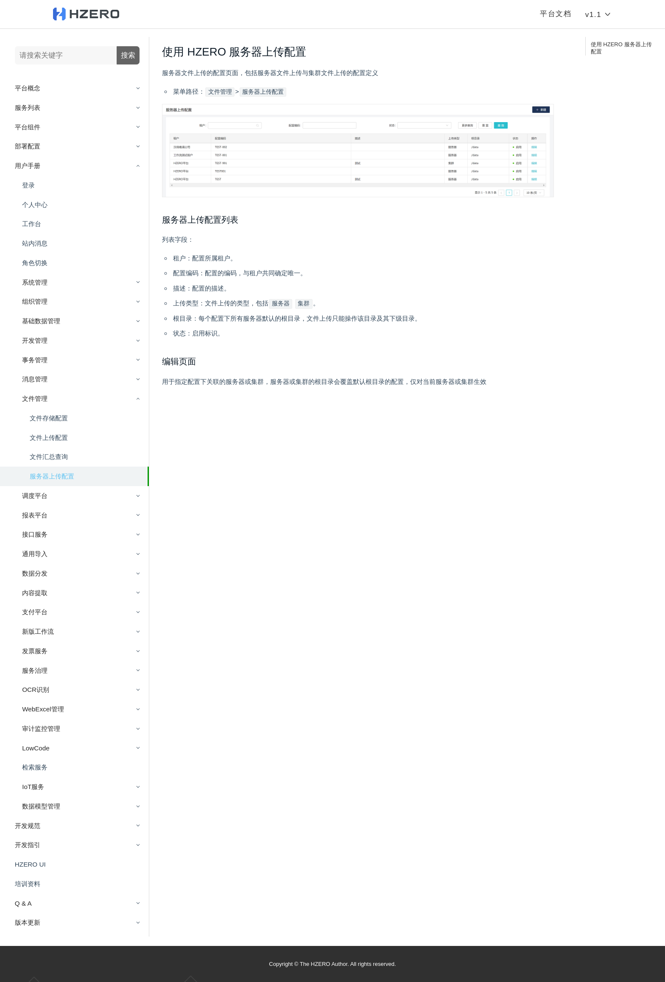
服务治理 (35, 670)
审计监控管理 (41, 728)
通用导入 (35, 553)
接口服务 (35, 534)
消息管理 (35, 379)
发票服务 (35, 651)
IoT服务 (33, 786)
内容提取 (35, 592)
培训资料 (27, 883)
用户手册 (27, 165)
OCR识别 (35, 689)
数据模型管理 (41, 806)
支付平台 (35, 611)
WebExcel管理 (43, 709)
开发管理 (35, 340)
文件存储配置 (49, 418)
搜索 (128, 55)
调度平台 (35, 495)
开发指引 (27, 844)
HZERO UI (30, 864)
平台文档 (555, 13)
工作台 (31, 223)
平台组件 (27, 127)
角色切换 (35, 262)
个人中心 (35, 204)
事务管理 (35, 360)
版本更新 (27, 922)
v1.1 (598, 14)
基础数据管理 (41, 321)
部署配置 (27, 146)
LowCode (35, 748)
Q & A (23, 903)
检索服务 (35, 767)
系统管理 (35, 282)
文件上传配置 (49, 437)
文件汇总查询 (49, 456)
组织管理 (35, 301)
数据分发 (35, 573)
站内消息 (35, 243)
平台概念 (27, 88)
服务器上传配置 (52, 476)
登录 (28, 185)
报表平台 (35, 515)
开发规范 (27, 825)
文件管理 (35, 398)
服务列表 (27, 107)
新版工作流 (38, 631)
